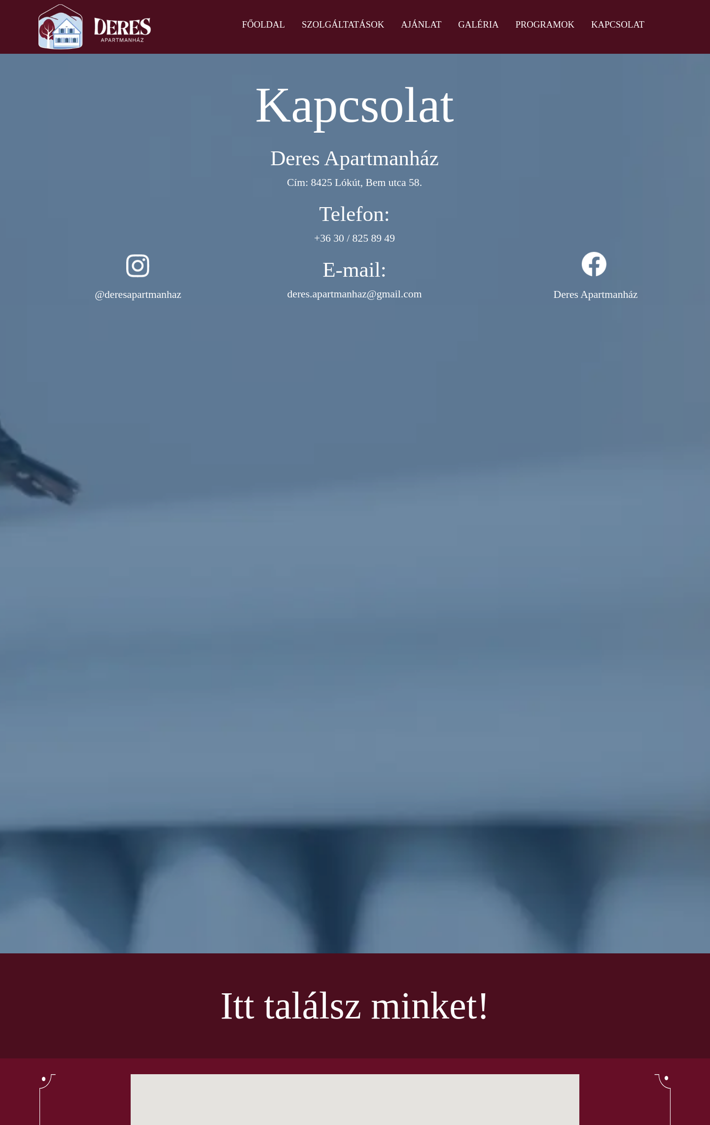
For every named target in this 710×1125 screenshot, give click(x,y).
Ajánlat (421, 24)
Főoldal (263, 24)
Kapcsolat (617, 24)
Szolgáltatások (343, 24)
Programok (544, 24)
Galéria (478, 24)
